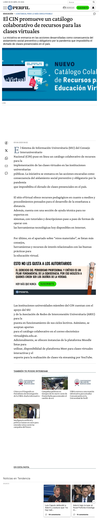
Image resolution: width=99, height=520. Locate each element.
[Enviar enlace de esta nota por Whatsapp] (6, 158)
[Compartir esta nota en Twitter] (6, 150)
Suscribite (82, 8)
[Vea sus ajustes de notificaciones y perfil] (93, 7)
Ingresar (70, 8)
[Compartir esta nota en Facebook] (6, 143)
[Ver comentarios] (94, 14)
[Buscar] (81, 2)
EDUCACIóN (8, 14)
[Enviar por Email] (6, 166)
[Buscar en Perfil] (94, 2)
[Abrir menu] (5, 8)
